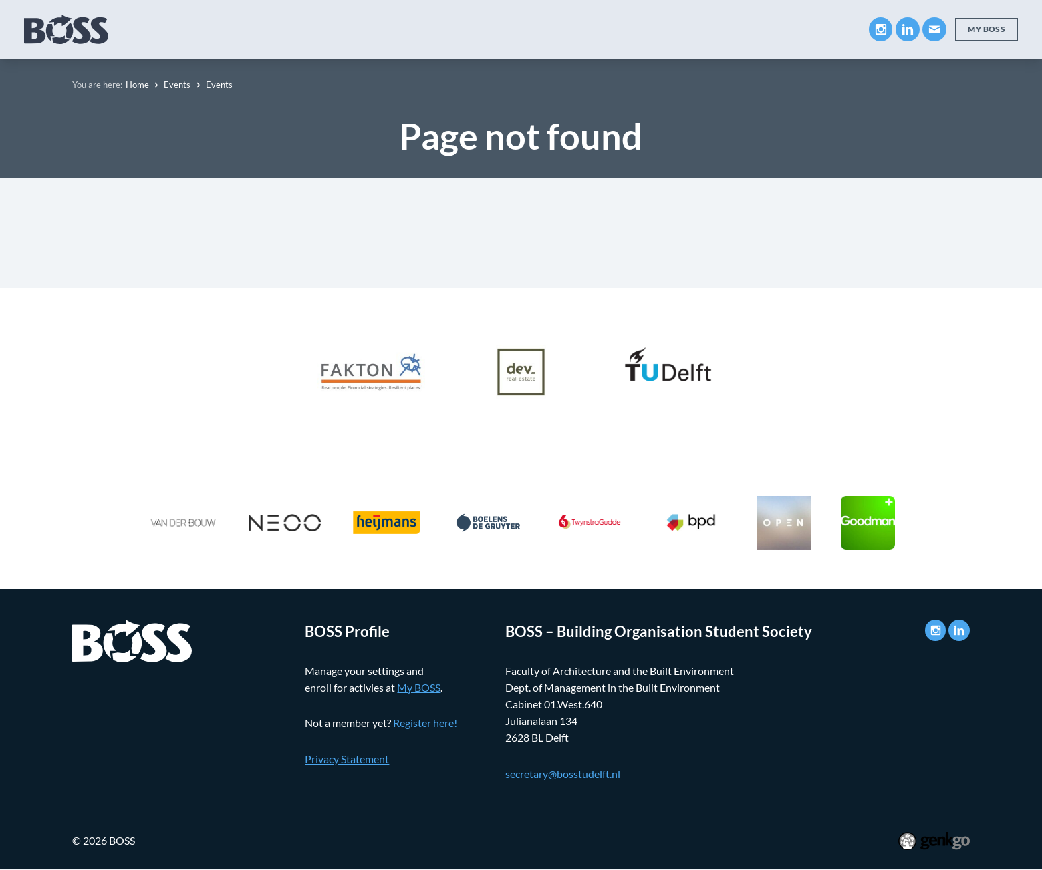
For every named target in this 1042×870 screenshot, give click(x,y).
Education (347, 29)
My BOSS (750, 29)
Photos (681, 29)
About (278, 29)
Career (502, 29)
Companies (429, 29)
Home (137, 84)
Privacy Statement (347, 759)
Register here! (425, 723)
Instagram (880, 29)
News (622, 29)
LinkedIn (907, 29)
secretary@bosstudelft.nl (562, 774)
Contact (822, 29)
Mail (934, 29)
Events (563, 29)
